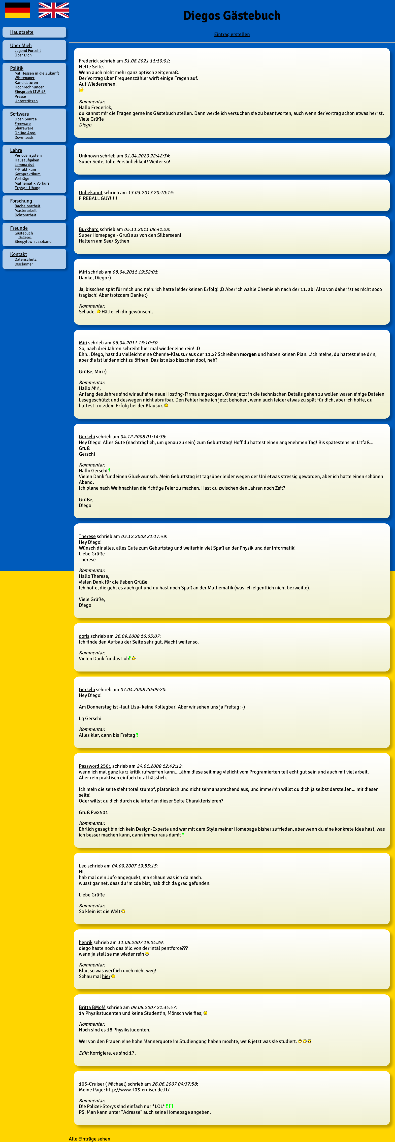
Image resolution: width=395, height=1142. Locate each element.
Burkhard (89, 229)
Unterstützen (26, 101)
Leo (82, 866)
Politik (16, 68)
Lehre (16, 150)
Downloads (24, 137)
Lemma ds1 (24, 164)
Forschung (21, 201)
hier (106, 976)
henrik (85, 942)
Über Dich (23, 55)
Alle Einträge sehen (89, 1139)
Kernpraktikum (28, 174)
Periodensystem (28, 155)
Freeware (23, 123)
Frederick (89, 61)
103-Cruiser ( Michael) (103, 1084)
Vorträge (22, 178)
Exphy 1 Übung (27, 187)
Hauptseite (22, 32)
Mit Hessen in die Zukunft (37, 73)
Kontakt (18, 254)
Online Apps (25, 133)
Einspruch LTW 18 (30, 91)
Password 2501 (95, 766)
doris (84, 636)
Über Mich (21, 45)
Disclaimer (24, 264)
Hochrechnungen (30, 87)
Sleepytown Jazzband (33, 241)
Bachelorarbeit (27, 206)
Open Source (26, 119)
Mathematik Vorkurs (32, 183)
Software (19, 114)
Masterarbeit (26, 210)
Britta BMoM (92, 1007)
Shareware (24, 128)
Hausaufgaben (27, 160)
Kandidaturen (26, 82)
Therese (87, 536)
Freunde (19, 228)
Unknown (89, 156)
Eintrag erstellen (232, 34)
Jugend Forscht (28, 50)
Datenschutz (26, 259)
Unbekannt (91, 192)
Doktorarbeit (25, 215)
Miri (83, 272)
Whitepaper (25, 77)
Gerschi (87, 436)
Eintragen (24, 237)
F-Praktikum (25, 169)
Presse (20, 96)
